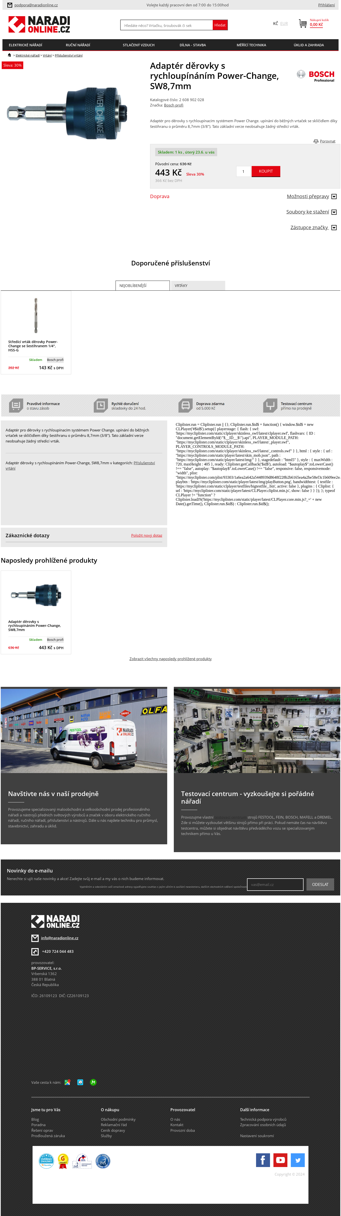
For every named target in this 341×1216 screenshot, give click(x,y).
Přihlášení (326, 4)
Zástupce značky (314, 227)
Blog (35, 1119)
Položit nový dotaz (146, 535)
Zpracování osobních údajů (263, 1124)
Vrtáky (181, 285)
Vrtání (47, 55)
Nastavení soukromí (257, 1135)
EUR (284, 23)
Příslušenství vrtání (68, 55)
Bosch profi (173, 105)
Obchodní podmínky (118, 1119)
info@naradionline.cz (59, 937)
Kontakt (176, 1124)
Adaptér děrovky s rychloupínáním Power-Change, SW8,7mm (34, 625)
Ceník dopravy (113, 1130)
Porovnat (327, 141)
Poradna (38, 1124)
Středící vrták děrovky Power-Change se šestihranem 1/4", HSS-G (33, 345)
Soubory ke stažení (311, 211)
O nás (175, 1119)
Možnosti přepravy (312, 196)
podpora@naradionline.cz (36, 4)
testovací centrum (230, 817)
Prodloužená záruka (48, 1135)
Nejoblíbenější (132, 285)
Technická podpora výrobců (263, 1119)
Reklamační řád (114, 1124)
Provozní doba (182, 1130)
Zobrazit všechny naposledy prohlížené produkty (170, 658)
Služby (106, 1135)
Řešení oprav (42, 1130)
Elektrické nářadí (28, 55)
